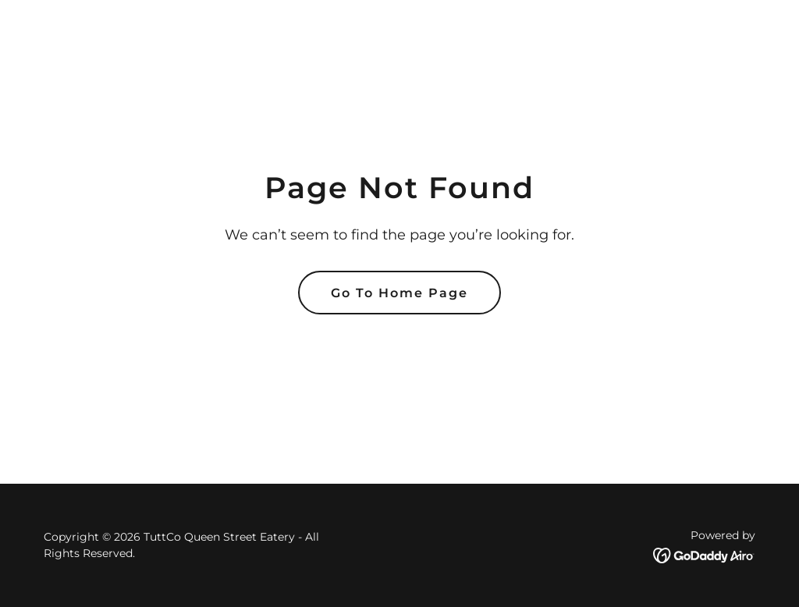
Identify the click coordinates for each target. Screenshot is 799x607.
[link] (704, 554)
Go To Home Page (399, 293)
